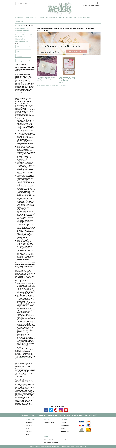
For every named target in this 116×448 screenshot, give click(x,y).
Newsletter (64, 440)
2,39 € (39, 81)
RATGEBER (19, 18)
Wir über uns (29, 422)
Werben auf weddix (49, 422)
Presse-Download (48, 439)
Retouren (63, 428)
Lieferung (63, 422)
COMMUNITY (20, 21)
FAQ (62, 434)
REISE (80, 18)
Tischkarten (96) (20, 33)
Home (16, 25)
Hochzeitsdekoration (21, 359)
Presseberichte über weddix (51, 442)
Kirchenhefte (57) (20, 39)
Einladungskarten (25, 357)
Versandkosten (65, 425)
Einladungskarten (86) (22, 28)
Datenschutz (29, 431)
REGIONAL (34, 18)
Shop (21, 25)
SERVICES (87, 18)
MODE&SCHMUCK (69, 18)
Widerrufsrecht (65, 431)
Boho (18, 46)
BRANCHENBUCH (55, 18)
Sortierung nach (21, 61)
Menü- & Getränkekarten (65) (24, 37)
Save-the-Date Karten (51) (23, 35)
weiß (18, 51)
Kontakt (63, 437)
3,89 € (61, 82)
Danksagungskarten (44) (22, 31)
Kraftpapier (19, 56)
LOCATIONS (43, 18)
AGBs (27, 428)
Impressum (29, 425)
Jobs (27, 434)
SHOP (27, 18)
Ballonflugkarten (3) (21, 41)
